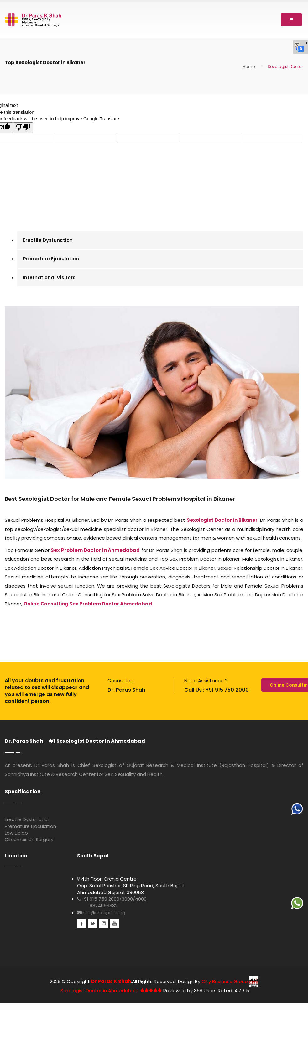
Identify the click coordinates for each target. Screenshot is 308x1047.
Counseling (120, 680)
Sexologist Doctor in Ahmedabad (99, 990)
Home (249, 67)
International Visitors (49, 277)
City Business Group (229, 981)
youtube (114, 923)
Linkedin (103, 923)
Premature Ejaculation (51, 258)
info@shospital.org (101, 912)
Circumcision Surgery (29, 839)
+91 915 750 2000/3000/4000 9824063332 (112, 902)
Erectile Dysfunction (48, 240)
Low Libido (16, 833)
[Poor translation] (23, 127)
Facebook (81, 923)
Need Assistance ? (205, 680)
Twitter (92, 923)
